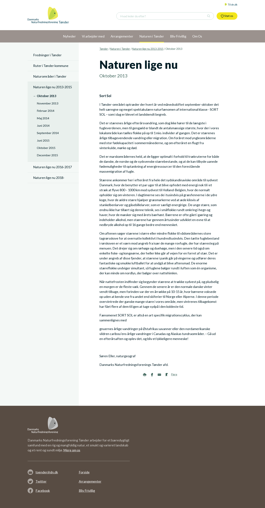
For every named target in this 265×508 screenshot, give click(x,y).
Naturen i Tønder (120, 48)
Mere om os (71, 450)
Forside (84, 472)
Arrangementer (90, 481)
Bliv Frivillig (87, 491)
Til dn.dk (231, 4)
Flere (174, 374)
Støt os (227, 16)
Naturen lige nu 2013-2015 (147, 48)
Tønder (103, 48)
